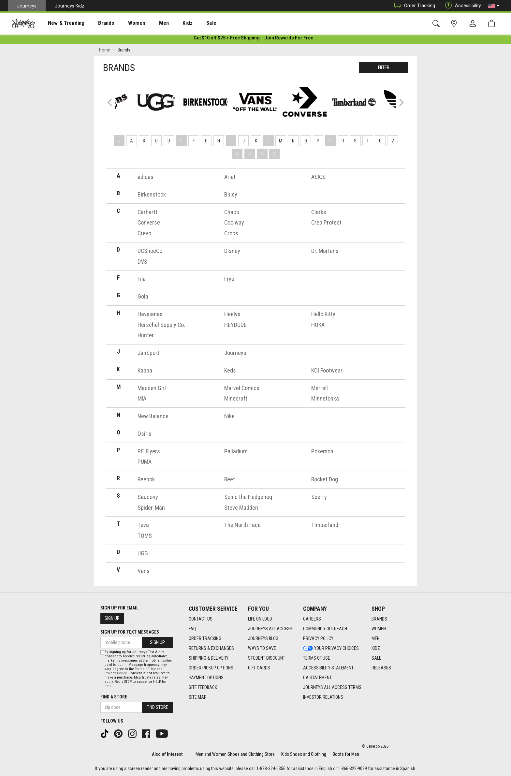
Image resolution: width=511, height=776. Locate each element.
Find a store (113, 696)
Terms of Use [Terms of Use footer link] (316, 657)
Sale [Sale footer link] (376, 657)
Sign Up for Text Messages (129, 631)
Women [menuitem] (123, 23)
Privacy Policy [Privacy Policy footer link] (318, 637)
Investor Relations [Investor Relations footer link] (323, 696)
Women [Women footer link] (379, 628)
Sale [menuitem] (188, 23)
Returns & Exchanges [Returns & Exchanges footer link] (211, 647)
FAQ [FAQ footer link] (192, 628)
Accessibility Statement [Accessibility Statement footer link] (328, 667)
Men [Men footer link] (376, 637)
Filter (383, 68)
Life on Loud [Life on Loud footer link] (260, 618)
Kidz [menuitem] (168, 23)
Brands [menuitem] (96, 23)
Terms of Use (145, 668)
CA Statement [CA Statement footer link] (317, 677)
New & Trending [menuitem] (60, 23)
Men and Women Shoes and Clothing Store (235, 753)
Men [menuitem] (147, 23)
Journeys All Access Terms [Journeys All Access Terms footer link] (332, 686)
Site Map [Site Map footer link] (198, 696)
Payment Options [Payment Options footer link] (206, 677)
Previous (114, 106)
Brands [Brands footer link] (379, 618)
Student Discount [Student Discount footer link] (266, 657)
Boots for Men (346, 753)
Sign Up (112, 618)
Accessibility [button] (461, 5)
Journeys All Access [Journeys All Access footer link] (270, 628)
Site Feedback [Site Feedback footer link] (203, 686)
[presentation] (60, 23)
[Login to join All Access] (227, 39)
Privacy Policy (115, 673)
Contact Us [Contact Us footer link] (200, 618)
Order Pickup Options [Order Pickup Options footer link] (211, 667)
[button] (494, 6)
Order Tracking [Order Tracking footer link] (205, 637)
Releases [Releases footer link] (381, 667)
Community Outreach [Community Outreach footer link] (325, 628)
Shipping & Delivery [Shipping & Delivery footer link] (208, 657)
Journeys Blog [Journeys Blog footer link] (263, 637)
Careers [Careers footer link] (312, 618)
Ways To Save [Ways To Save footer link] (262, 647)
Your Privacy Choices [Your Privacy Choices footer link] (331, 647)
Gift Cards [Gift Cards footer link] (259, 667)
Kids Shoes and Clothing (303, 753)
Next (400, 103)
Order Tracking (413, 5)
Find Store (157, 707)
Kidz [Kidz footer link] (376, 647)
